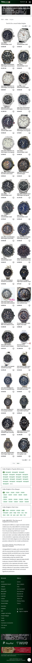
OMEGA (3, 586)
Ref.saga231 (5, 481)
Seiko (6, 19)
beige (15, 512)
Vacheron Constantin (7, 623)
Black (4, 515)
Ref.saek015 (8, 472)
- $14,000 (21, 499)
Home (18, 582)
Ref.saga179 (25, 474)
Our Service (20, 591)
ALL (3, 472)
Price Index (20, 596)
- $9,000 (25, 494)
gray (14, 515)
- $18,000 (16, 501)
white (8, 515)
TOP (2, 19)
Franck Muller (4, 601)
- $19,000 (21, 501)
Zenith (2, 620)
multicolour (12, 510)
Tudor (2, 618)
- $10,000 (5, 497)
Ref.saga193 (12, 477)
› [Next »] (18, 463)
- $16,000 (5, 501)
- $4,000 (22, 492)
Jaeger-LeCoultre (6, 613)
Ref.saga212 (18, 479)
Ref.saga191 (5, 477)
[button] (13, 47)
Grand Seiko (4, 603)
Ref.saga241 (26, 481)
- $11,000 (5, 499)
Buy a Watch (20, 584)
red (11, 515)
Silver (21, 515)
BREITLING (3, 591)
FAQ (18, 586)
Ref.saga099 (15, 472)
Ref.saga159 (12, 474)
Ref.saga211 (12, 479)
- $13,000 (15, 499)
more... (11, 483)
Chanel (3, 628)
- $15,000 (26, 499)
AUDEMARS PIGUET (6, 584)
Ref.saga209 (6, 479)
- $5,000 (5, 494)
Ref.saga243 (6, 483)
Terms (18, 603)
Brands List (20, 594)
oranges (18, 510)
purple (7, 510)
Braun (18, 512)
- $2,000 (12, 492)
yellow (22, 510)
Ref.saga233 (12, 481)
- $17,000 (10, 501)
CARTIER (3, 596)
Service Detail (21, 589)
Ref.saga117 (5, 474)
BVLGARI (3, 594)
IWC (2, 611)
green (11, 512)
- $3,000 (17, 492)
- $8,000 (20, 494)
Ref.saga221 (25, 479)
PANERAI (3, 608)
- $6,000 (10, 494)
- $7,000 (15, 494)
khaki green (5, 512)
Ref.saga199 (25, 477)
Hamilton (3, 606)
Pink (24, 515)
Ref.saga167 (18, 474)
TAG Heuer (4, 625)
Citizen (3, 598)
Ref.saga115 (21, 472)
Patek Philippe (5, 616)
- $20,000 (26, 501)
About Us (19, 598)
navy (22, 512)
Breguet (3, 589)
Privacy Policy (21, 601)
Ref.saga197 (18, 477)
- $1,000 (7, 492)
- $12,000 (10, 499)
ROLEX (2, 582)
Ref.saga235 (19, 481)
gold (18, 515)
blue (26, 512)
